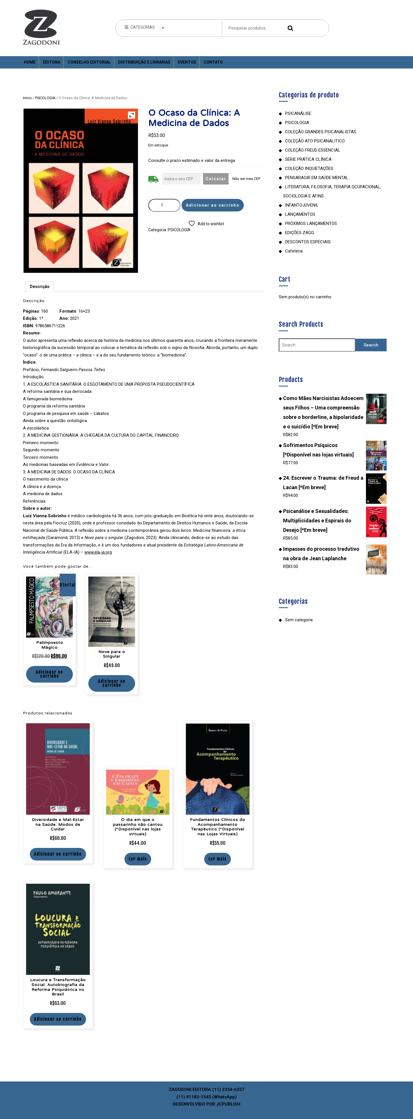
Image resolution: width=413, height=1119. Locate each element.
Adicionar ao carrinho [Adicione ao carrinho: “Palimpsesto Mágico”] (49, 674)
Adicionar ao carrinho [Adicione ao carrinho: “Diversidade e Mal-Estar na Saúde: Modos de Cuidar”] (58, 854)
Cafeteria (294, 251)
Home (30, 62)
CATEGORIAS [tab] (144, 27)
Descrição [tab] (40, 286)
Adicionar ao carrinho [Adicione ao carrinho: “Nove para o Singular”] (111, 683)
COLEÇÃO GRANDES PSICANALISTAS (320, 131)
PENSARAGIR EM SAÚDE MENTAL (316, 177)
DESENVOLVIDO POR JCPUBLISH (206, 1104)
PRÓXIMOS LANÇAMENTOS (311, 223)
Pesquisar (289, 28)
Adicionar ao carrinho (212, 205)
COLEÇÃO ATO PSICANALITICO (315, 141)
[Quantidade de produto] (164, 205)
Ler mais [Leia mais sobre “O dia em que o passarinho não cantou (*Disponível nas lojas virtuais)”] (138, 859)
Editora (51, 62)
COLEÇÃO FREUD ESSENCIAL (312, 150)
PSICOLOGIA (45, 98)
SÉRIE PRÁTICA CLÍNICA (308, 159)
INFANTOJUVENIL (302, 205)
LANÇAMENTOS (300, 214)
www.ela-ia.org (98, 552)
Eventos (187, 62)
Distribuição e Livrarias (144, 62)
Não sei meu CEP (246, 179)
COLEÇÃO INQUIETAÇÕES (309, 168)
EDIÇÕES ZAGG (299, 232)
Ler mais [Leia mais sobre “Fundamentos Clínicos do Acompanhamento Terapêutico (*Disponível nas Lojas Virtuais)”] (218, 859)
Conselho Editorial (89, 62)
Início (27, 98)
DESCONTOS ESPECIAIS (308, 241)
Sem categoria (299, 619)
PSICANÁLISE (298, 113)
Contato (213, 62)
